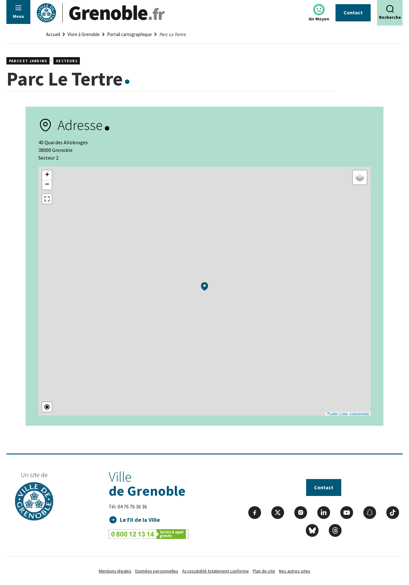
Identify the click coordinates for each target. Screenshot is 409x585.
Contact (353, 12)
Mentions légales (115, 571)
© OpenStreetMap (359, 413)
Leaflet (332, 413)
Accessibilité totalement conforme (215, 571)
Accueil (53, 34)
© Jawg (344, 413)
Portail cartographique (129, 34)
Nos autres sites (294, 571)
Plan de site (264, 571)
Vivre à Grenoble (83, 34)
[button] (204, 286)
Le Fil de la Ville (140, 519)
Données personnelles (156, 571)
